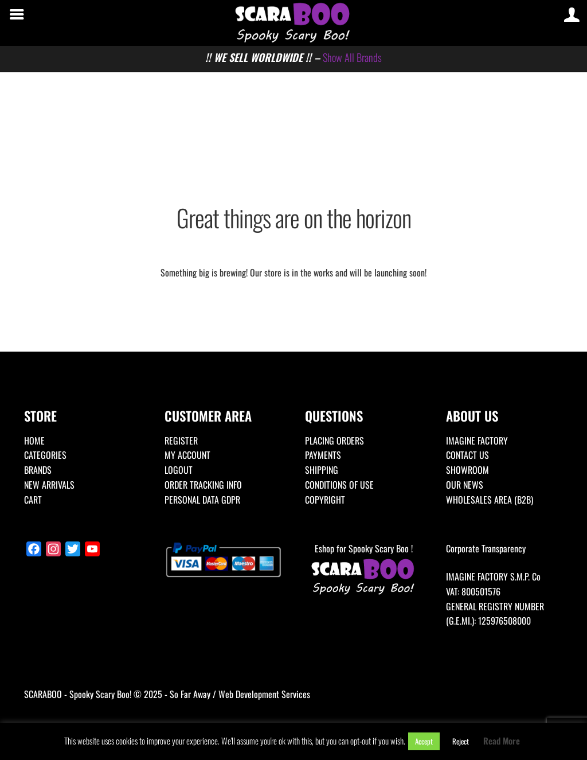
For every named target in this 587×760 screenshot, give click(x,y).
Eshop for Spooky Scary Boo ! (363, 569)
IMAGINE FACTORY (477, 440)
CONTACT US (467, 455)
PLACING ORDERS (334, 440)
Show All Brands (352, 57)
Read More (501, 740)
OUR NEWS (464, 485)
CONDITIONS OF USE (339, 485)
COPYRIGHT (325, 499)
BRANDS (38, 470)
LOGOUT (179, 470)
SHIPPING (321, 470)
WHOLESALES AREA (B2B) (489, 499)
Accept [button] (424, 741)
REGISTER (181, 440)
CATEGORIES (45, 455)
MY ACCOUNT (187, 455)
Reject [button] (460, 741)
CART (33, 499)
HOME (34, 440)
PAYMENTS (323, 455)
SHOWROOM (467, 470)
